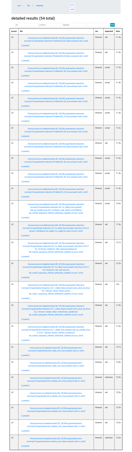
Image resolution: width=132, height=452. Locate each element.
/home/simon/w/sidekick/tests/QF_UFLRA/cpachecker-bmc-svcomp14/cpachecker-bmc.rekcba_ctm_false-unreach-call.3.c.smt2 (56, 440)
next (72, 9)
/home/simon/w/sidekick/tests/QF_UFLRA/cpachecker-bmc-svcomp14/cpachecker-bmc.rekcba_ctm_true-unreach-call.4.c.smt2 (56, 379)
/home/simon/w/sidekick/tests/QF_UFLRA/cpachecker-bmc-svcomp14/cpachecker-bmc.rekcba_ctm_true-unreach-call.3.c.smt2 (56, 394)
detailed (39, 5)
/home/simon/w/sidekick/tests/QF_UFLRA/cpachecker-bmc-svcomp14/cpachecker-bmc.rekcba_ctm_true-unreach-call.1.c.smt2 (56, 424)
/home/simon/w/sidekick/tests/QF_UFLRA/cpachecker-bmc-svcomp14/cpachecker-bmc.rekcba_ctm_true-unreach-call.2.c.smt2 (56, 409)
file (28, 5)
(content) (25, 45)
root (19, 5)
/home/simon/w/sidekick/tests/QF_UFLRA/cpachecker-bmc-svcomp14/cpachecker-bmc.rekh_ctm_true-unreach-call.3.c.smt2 (56, 364)
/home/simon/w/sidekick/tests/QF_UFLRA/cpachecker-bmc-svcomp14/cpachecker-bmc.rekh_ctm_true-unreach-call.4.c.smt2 (56, 349)
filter (112, 25)
